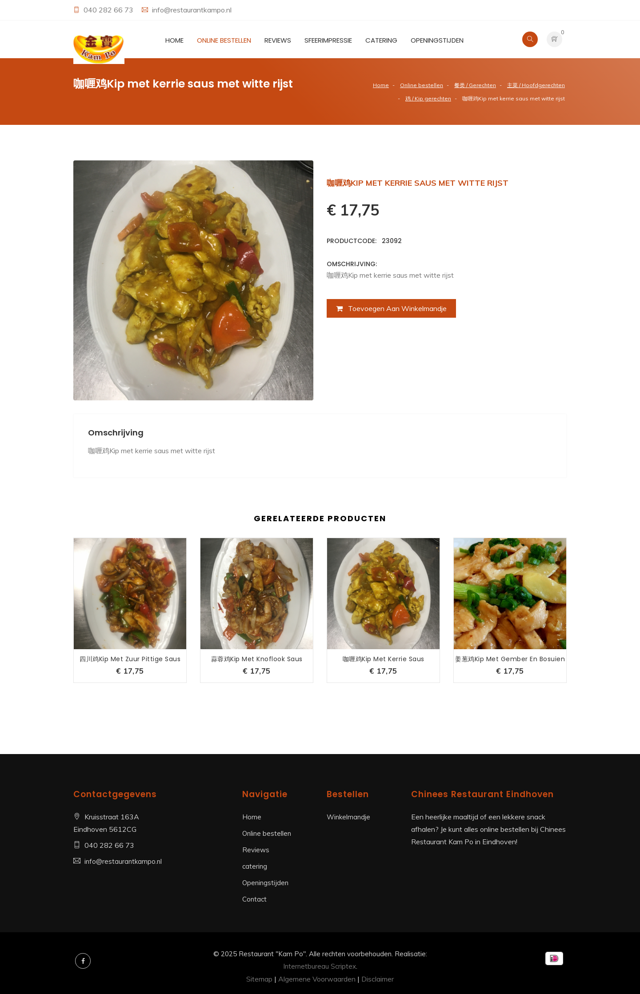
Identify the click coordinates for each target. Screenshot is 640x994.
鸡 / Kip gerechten (428, 98)
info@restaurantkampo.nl (192, 9)
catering (381, 40)
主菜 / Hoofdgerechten (536, 85)
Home (174, 40)
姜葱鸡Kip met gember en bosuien (510, 659)
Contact (254, 899)
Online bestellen (224, 40)
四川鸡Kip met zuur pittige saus (130, 659)
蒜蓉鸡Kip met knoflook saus (257, 659)
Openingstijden (437, 40)
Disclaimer (377, 978)
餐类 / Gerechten (475, 85)
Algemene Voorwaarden (317, 978)
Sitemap (259, 978)
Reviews (277, 40)
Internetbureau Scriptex (319, 966)
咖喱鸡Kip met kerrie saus (383, 659)
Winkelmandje (348, 817)
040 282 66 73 (109, 9)
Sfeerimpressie (328, 40)
